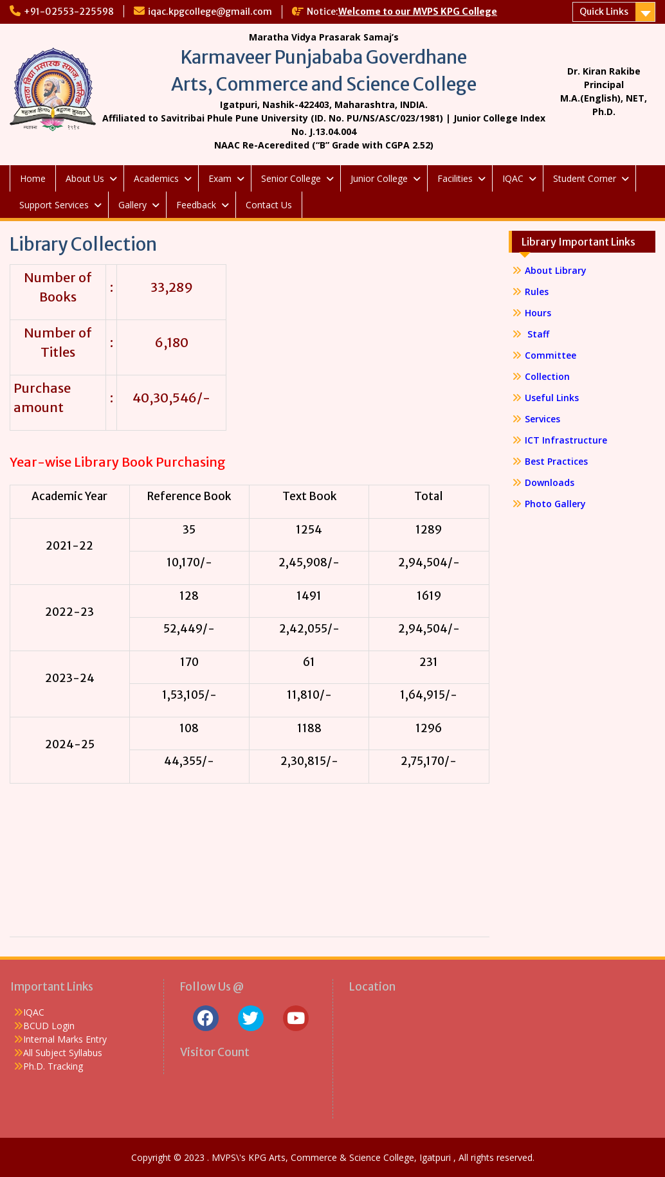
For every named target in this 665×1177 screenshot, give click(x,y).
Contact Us (269, 205)
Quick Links (603, 11)
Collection (547, 376)
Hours (538, 313)
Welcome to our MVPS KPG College (417, 11)
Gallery (132, 205)
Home (33, 178)
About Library (556, 270)
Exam (220, 178)
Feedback (196, 205)
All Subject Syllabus (62, 1053)
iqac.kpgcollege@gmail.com (210, 11)
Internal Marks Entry (65, 1039)
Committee (550, 355)
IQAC (513, 178)
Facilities (455, 178)
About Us (85, 178)
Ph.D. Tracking (53, 1066)
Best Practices (556, 461)
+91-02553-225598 (69, 11)
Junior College (379, 178)
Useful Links (552, 397)
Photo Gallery (555, 504)
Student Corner (584, 178)
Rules (537, 291)
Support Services (54, 205)
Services (542, 419)
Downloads (549, 482)
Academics (156, 178)
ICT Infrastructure (566, 440)
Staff (537, 334)
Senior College (291, 178)
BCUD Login (49, 1026)
